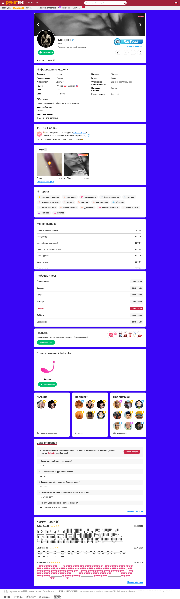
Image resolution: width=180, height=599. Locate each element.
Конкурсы (66, 8)
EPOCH (61, 591)
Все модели (6, 8)
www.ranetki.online (34, 591)
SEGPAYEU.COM (71, 591)
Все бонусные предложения (48, 8)
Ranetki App (77, 8)
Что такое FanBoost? (135, 46)
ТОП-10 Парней (79, 132)
